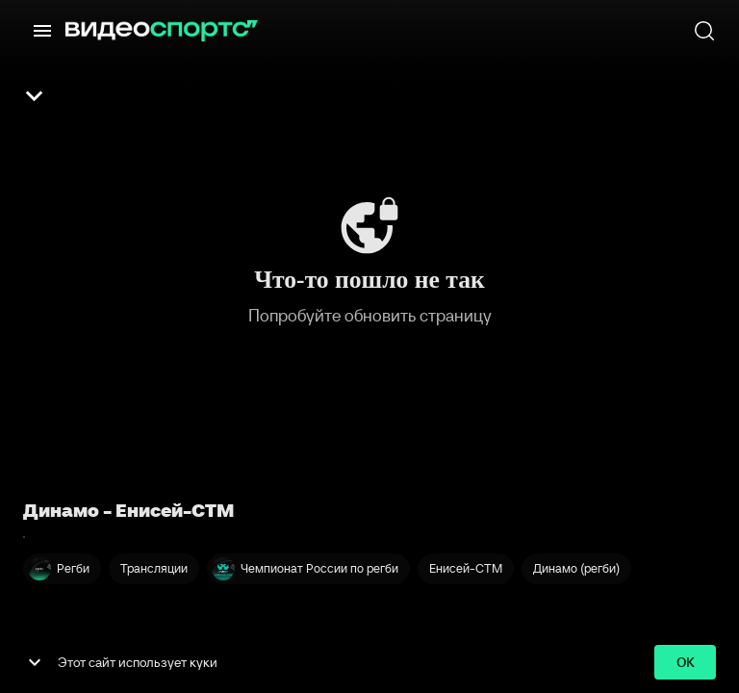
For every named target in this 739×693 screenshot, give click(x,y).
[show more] (35, 662)
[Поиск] (704, 30)
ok (685, 662)
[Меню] (42, 31)
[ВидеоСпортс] (161, 31)
